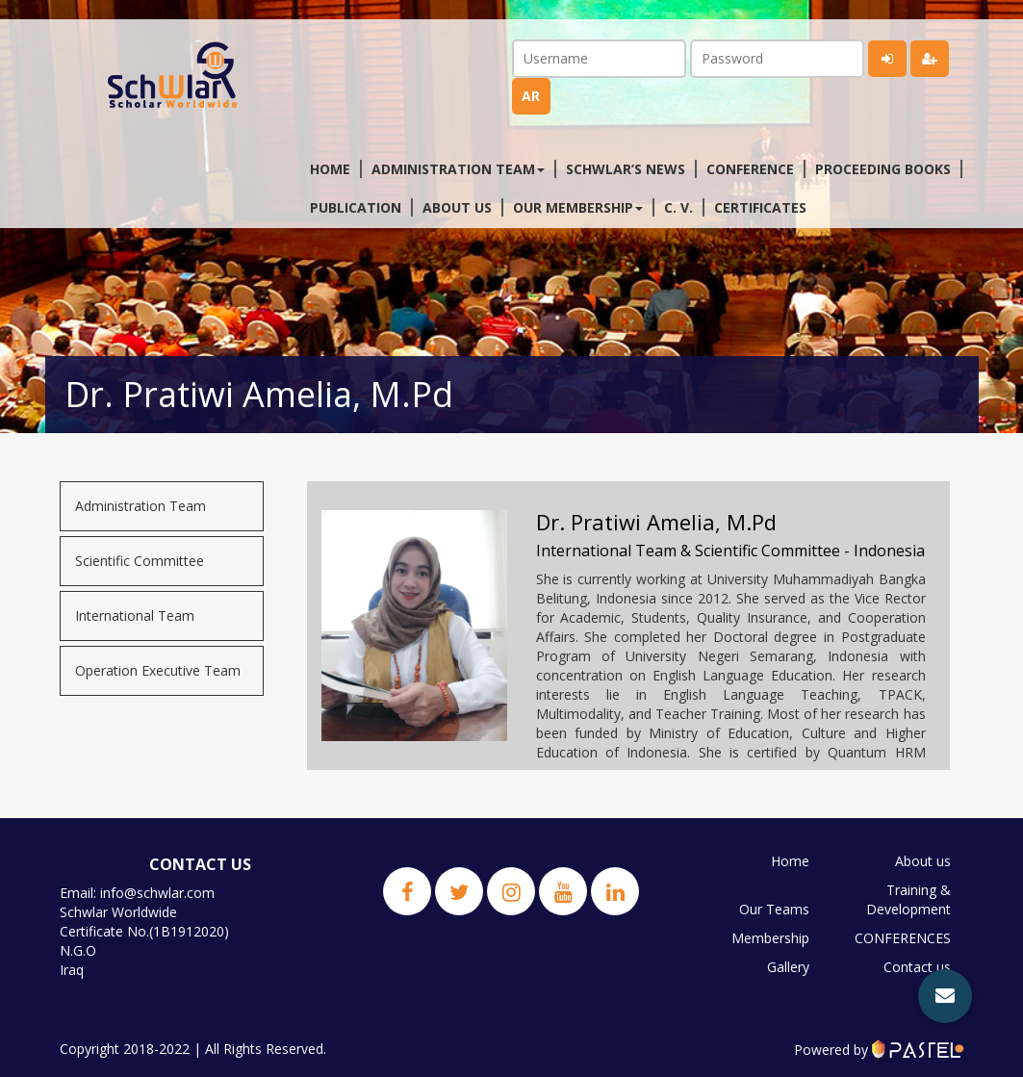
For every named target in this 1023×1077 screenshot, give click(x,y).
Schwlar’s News (625, 169)
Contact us (917, 967)
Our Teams (774, 909)
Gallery (788, 967)
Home (330, 169)
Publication (355, 207)
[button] (945, 996)
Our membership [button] (578, 207)
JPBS (936, 996)
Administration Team (140, 506)
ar (531, 96)
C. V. (678, 207)
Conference (750, 169)
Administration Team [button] (458, 169)
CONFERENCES (903, 938)
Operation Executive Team (158, 670)
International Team (134, 615)
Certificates (760, 207)
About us (457, 207)
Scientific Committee (139, 560)
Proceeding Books (883, 169)
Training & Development (908, 899)
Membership (770, 938)
